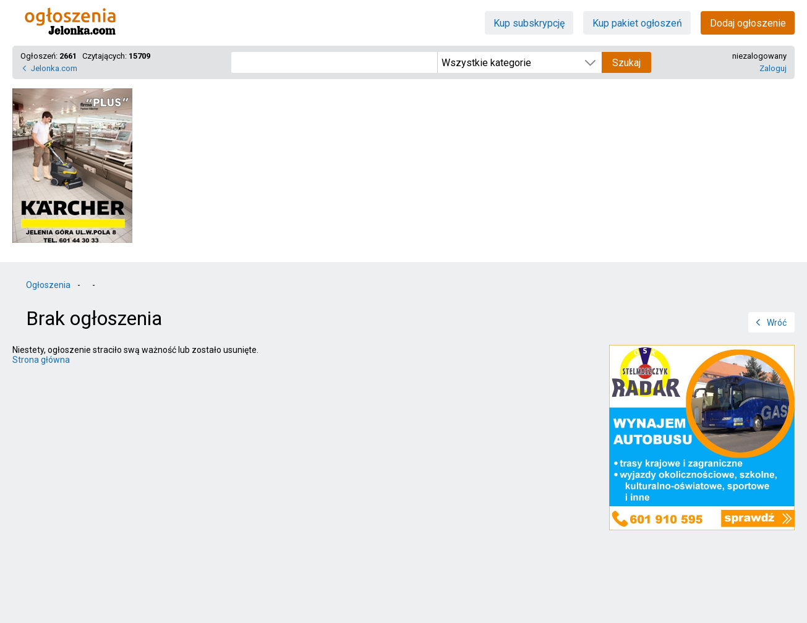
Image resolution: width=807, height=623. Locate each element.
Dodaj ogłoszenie (748, 23)
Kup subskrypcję (529, 23)
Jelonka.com (54, 68)
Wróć (777, 323)
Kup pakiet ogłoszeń (637, 23)
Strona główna (41, 360)
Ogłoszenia (48, 285)
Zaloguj (773, 68)
